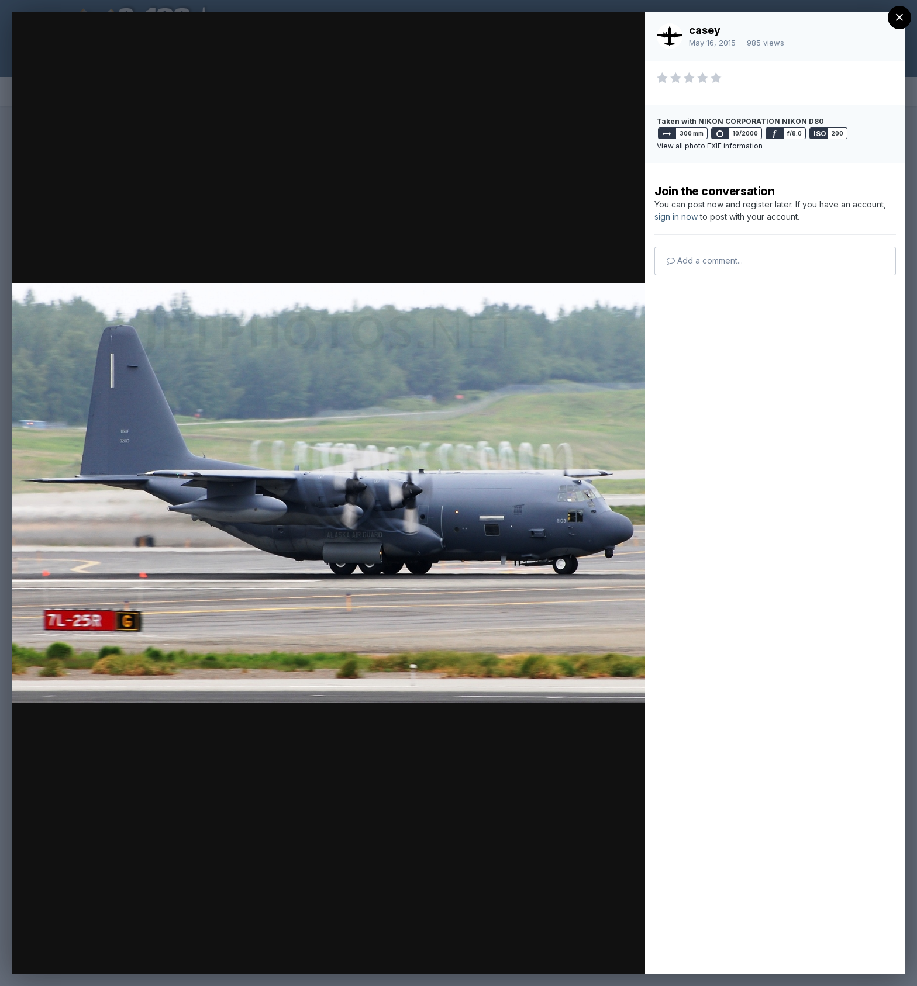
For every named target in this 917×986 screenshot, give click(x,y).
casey (704, 30)
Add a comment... (705, 260)
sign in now (676, 217)
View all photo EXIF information (710, 145)
